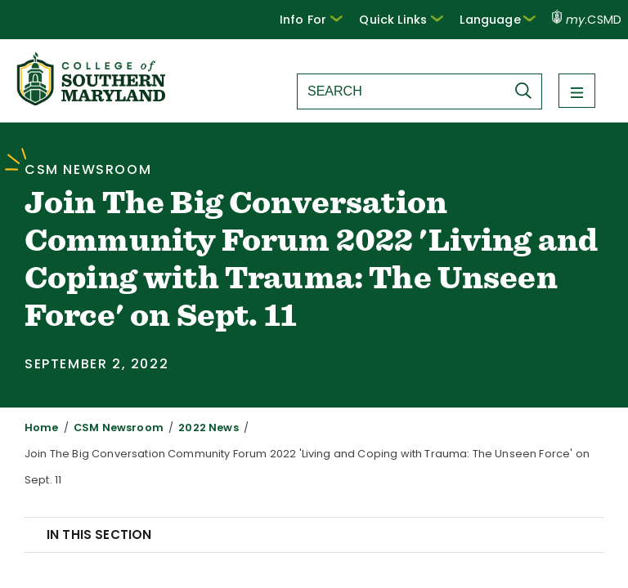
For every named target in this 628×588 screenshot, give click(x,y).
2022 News (189, 427)
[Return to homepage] (92, 101)
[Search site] (401, 91)
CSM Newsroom (108, 427)
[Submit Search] (527, 90)
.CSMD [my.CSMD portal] (587, 19)
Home (39, 427)
